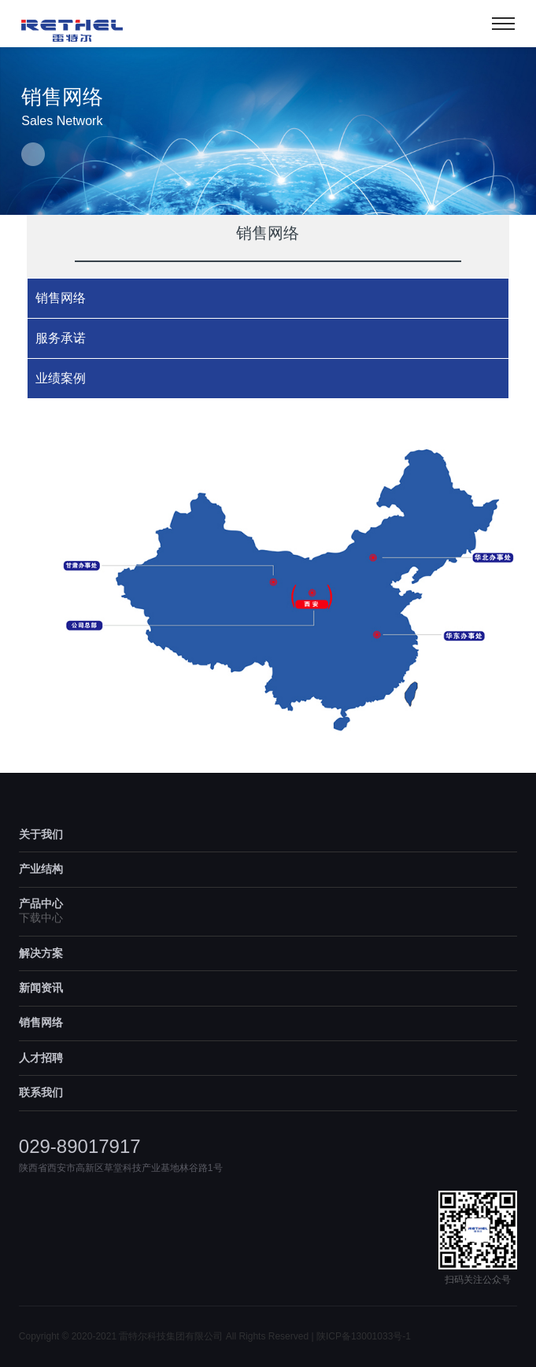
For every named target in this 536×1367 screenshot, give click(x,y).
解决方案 (41, 953)
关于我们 (41, 834)
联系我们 (41, 1092)
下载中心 (41, 917)
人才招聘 (41, 1057)
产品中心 (41, 903)
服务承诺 (60, 338)
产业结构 (41, 869)
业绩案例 (60, 378)
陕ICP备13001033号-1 (363, 1336)
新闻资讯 (41, 987)
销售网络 (60, 298)
